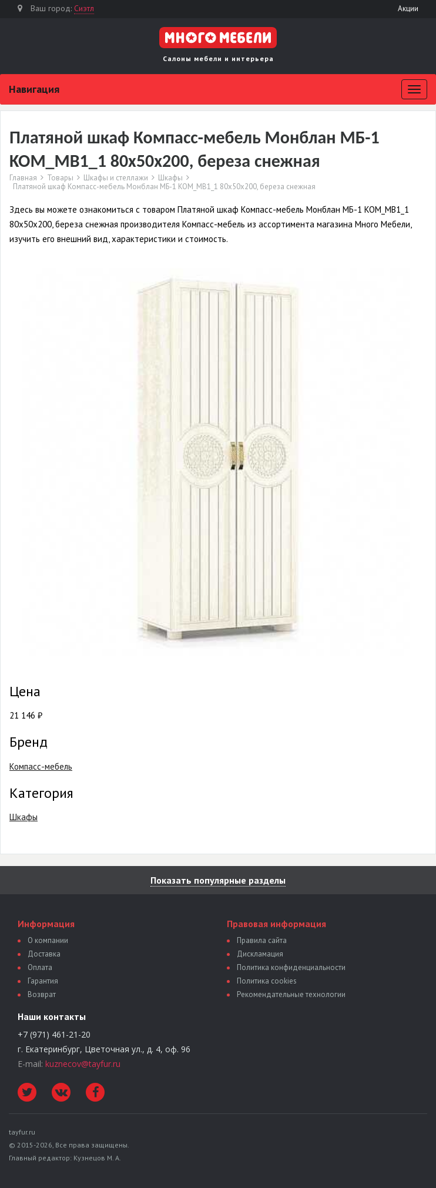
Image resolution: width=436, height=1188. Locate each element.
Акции (408, 9)
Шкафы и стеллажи (115, 178)
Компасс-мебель (40, 766)
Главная (23, 178)
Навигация (34, 89)
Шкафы (170, 178)
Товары (60, 178)
